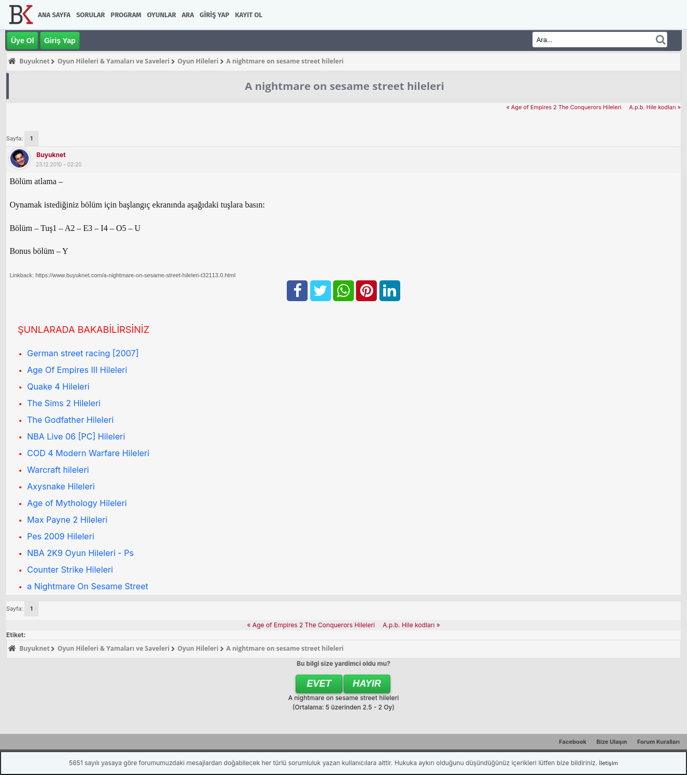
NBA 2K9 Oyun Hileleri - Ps (80, 553)
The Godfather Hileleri (70, 420)
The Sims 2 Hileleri (63, 403)
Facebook (573, 741)
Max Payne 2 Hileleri (67, 519)
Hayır (367, 683)
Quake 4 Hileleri (58, 386)
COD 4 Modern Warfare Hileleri (88, 453)
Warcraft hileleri (58, 469)
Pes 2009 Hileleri (60, 536)
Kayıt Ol (248, 15)
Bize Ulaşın (611, 741)
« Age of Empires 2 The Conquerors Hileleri (563, 107)
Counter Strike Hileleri (70, 569)
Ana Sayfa (54, 15)
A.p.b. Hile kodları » (655, 107)
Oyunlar (161, 15)
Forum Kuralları (658, 741)
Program (126, 15)
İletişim (608, 763)
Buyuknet (51, 155)
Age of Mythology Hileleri (77, 503)
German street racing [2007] (82, 353)
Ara (188, 15)
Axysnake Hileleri (61, 486)
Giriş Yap (215, 15)
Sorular (90, 15)
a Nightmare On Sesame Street (87, 586)
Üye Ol (22, 40)
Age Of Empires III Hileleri (77, 370)
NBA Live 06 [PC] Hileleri (76, 436)
